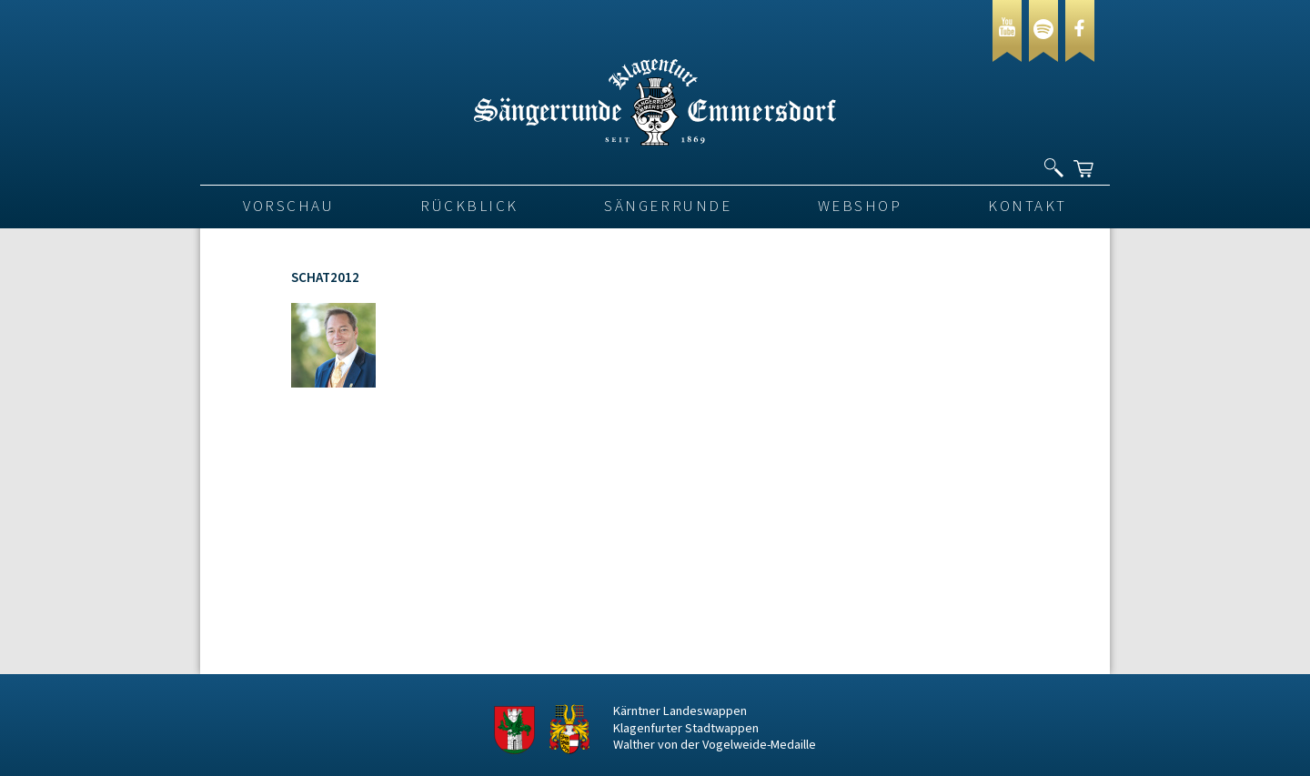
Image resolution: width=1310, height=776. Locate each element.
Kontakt (1027, 206)
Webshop (860, 206)
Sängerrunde (667, 206)
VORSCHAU (288, 206)
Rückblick (469, 206)
